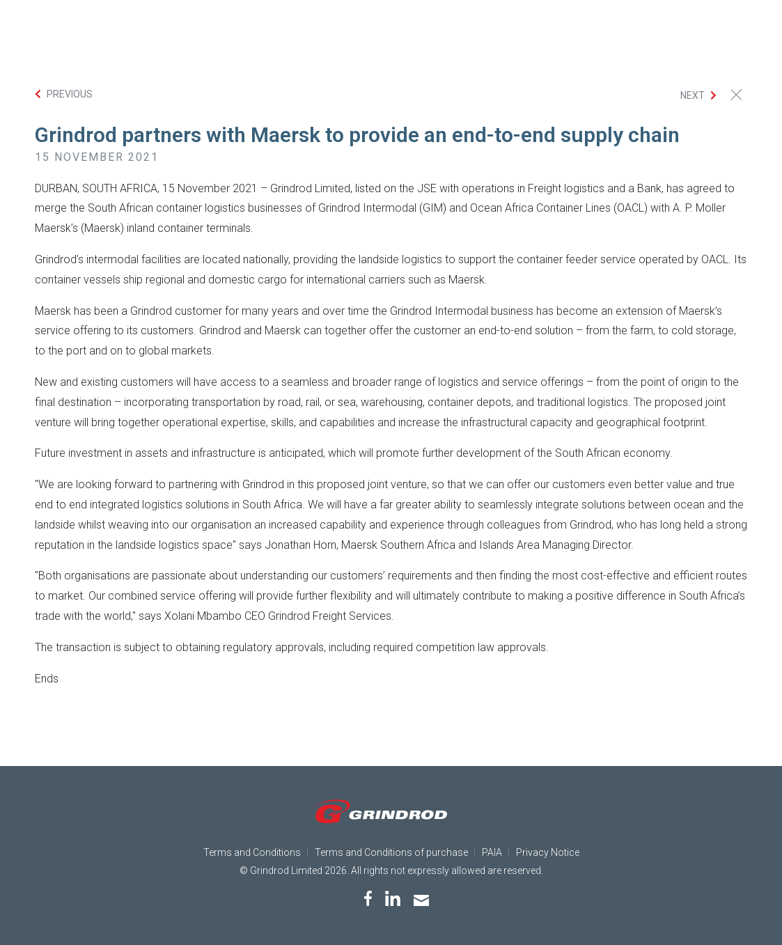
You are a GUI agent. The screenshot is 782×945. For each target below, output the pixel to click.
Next (692, 95)
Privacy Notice (547, 852)
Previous (70, 94)
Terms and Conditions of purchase (391, 852)
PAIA (492, 852)
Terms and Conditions (252, 852)
